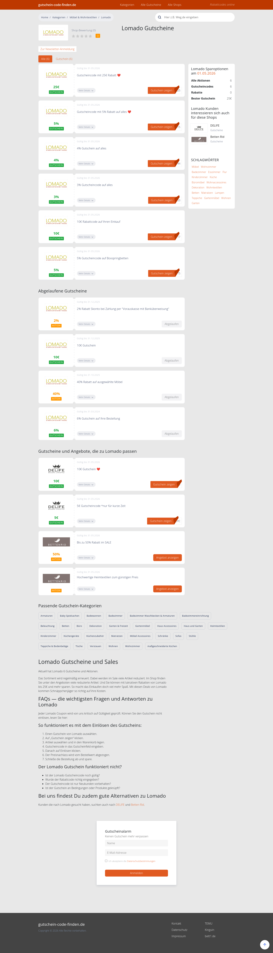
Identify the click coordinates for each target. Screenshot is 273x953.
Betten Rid (137, 805)
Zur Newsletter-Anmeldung (58, 49)
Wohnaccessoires (216, 182)
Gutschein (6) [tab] (64, 59)
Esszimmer (214, 172)
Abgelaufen (172, 324)
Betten (195, 192)
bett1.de (210, 936)
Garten (196, 203)
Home (44, 17)
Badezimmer (199, 172)
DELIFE (120, 805)
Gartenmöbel (211, 198)
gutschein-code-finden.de (57, 5)
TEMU (209, 923)
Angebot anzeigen (167, 557)
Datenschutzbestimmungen (141, 861)
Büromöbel (198, 182)
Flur (225, 172)
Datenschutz (179, 930)
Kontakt (176, 923)
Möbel (195, 166)
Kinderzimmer (200, 177)
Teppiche (197, 198)
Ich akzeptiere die (132, 861)
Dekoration (198, 187)
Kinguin (209, 930)
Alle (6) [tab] (45, 59)
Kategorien (127, 5)
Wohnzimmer (208, 166)
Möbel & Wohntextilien (83, 17)
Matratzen (207, 192)
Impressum (179, 936)
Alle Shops (174, 5)
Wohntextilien (214, 187)
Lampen (219, 192)
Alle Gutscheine (151, 5)
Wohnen (226, 198)
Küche (213, 177)
